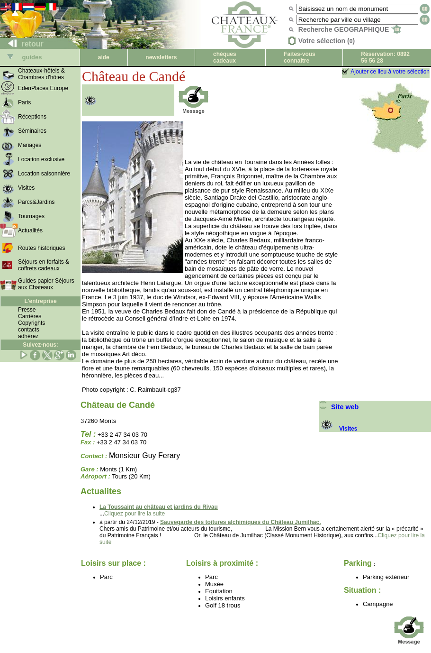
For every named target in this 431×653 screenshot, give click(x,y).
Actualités (30, 230)
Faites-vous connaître (299, 57)
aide (103, 57)
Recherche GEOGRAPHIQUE (349, 29)
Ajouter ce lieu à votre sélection (390, 71)
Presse (27, 309)
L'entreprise (40, 301)
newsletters (161, 57)
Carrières (29, 316)
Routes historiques (41, 248)
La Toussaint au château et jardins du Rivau (158, 507)
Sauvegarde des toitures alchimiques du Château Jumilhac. (240, 522)
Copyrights (31, 323)
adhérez (28, 336)
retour (22, 44)
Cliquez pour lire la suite (134, 513)
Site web (339, 407)
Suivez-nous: (40, 344)
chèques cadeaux (224, 57)
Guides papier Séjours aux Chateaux (46, 284)
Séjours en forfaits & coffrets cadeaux (43, 265)
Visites (338, 428)
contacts (28, 329)
